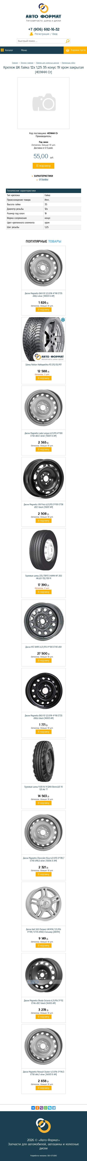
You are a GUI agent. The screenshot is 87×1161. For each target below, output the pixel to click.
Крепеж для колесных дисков (47, 63)
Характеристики (43, 176)
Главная (15, 63)
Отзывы (43, 179)
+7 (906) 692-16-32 (43, 29)
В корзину (43, 165)
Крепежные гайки (68, 63)
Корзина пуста (78, 50)
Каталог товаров (27, 63)
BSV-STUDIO (52, 1156)
